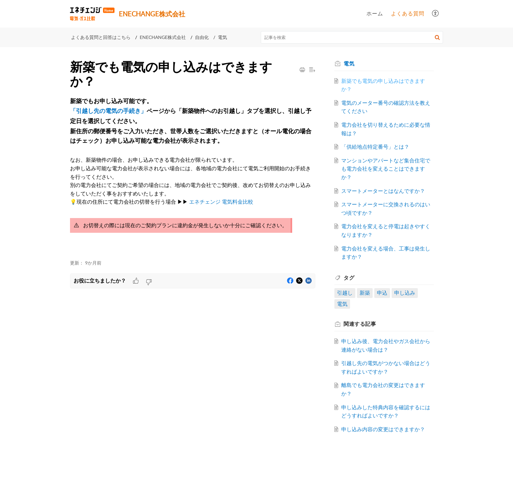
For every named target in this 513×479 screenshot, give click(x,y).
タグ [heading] (350, 277)
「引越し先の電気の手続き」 (108, 111)
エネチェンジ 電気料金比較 (221, 201)
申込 (384, 292)
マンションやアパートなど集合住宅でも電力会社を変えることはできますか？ (385, 169)
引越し (347, 292)
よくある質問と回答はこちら (101, 37)
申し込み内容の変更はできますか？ (385, 429)
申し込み (406, 292)
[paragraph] (192, 175)
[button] (435, 13)
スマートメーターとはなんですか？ (385, 190)
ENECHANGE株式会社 (163, 37)
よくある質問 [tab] (407, 13)
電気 (222, 37)
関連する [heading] (361, 323)
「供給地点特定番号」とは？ (377, 146)
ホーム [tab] (374, 13)
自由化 (202, 37)
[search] (352, 37)
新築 (367, 292)
